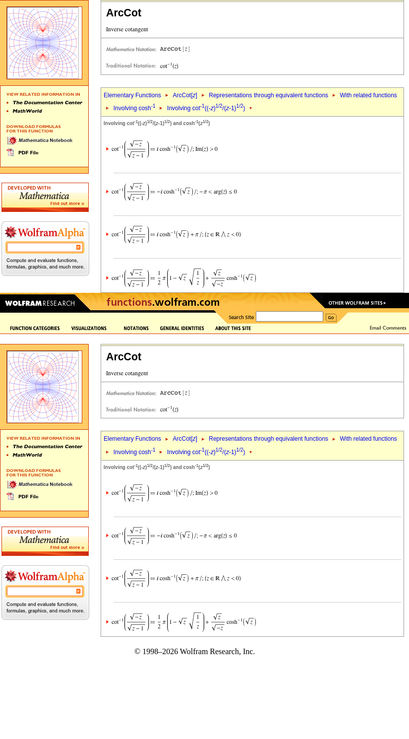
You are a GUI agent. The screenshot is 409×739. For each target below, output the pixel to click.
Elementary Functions (132, 95)
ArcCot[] (185, 95)
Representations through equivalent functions (268, 95)
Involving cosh (135, 108)
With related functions (368, 95)
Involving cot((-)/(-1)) (206, 108)
